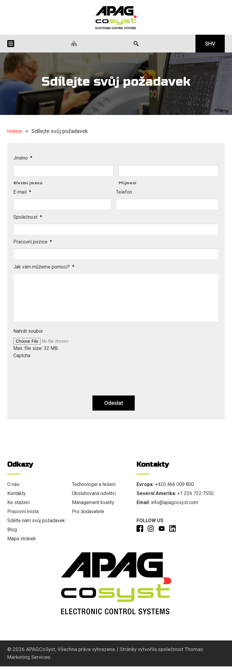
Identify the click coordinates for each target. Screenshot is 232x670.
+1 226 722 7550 (195, 493)
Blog (12, 529)
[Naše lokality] (74, 43)
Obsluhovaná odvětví (94, 493)
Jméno (22, 158)
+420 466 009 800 (174, 484)
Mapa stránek (21, 538)
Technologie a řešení (93, 484)
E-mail (22, 192)
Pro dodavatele (88, 511)
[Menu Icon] (10, 43)
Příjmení (128, 183)
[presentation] (59, 374)
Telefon (124, 192)
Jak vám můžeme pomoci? (43, 267)
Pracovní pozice (32, 242)
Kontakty (16, 493)
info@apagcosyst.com (174, 502)
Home (14, 131)
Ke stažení (18, 502)
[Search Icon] (136, 43)
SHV (210, 43)
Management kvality (93, 502)
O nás (13, 484)
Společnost (27, 217)
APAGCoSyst (40, 649)
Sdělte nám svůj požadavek (36, 520)
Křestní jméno (28, 183)
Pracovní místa (23, 511)
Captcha (21, 355)
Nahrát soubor (28, 331)
